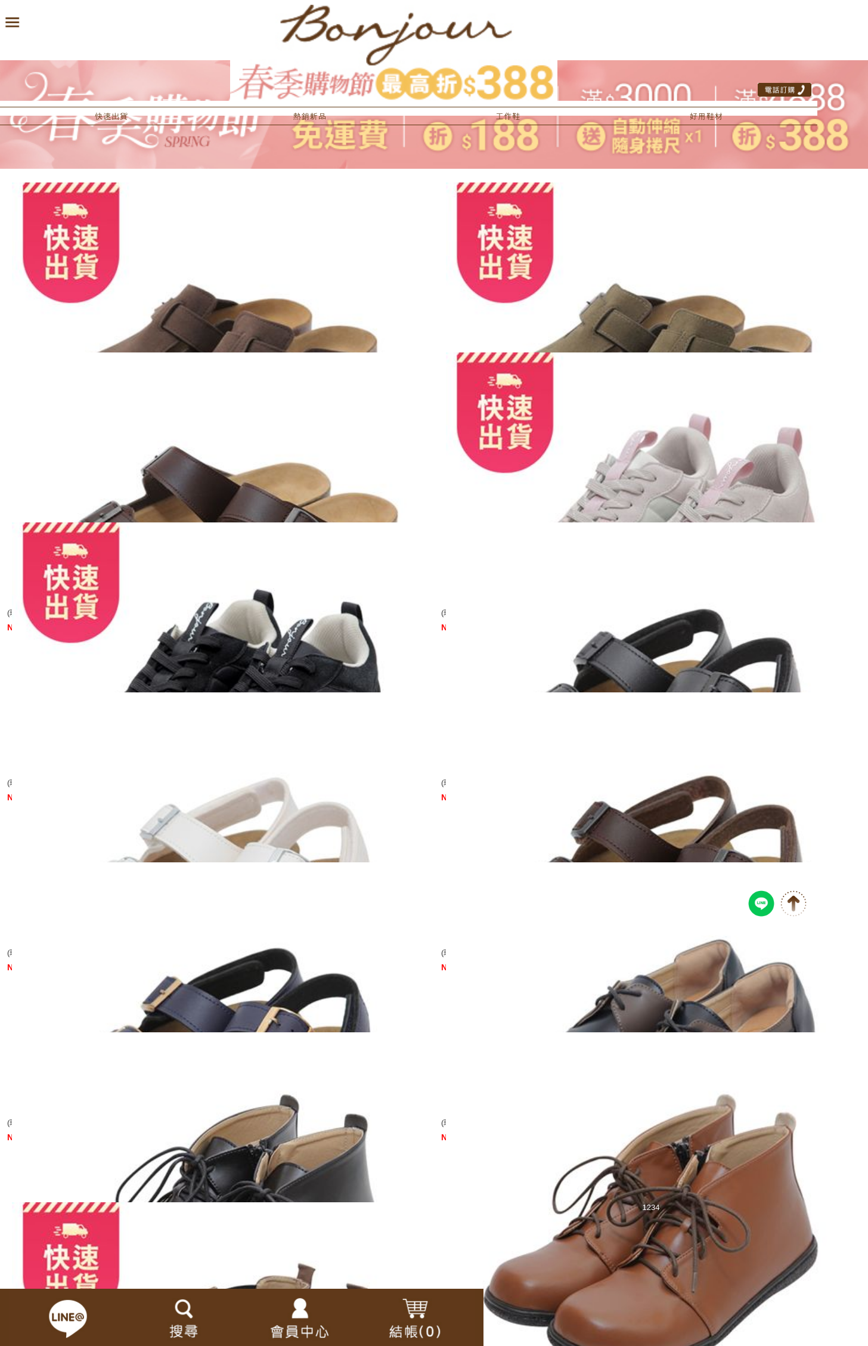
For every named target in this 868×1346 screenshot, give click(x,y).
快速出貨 (111, 116)
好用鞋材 (706, 116)
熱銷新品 (309, 116)
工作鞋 (507, 116)
